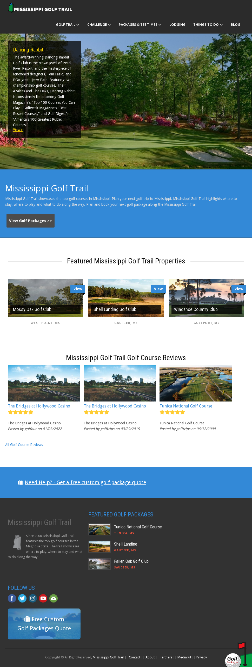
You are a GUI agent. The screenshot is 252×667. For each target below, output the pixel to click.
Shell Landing (125, 544)
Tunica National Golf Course (186, 406)
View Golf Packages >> (30, 220)
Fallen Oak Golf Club (131, 561)
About (150, 657)
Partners (166, 657)
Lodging (177, 24)
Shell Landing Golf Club (115, 309)
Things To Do (208, 24)
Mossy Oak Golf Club (32, 309)
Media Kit (184, 657)
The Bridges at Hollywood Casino (39, 406)
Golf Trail (67, 24)
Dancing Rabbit (28, 50)
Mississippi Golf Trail (108, 657)
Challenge (99, 24)
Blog (235, 24)
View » (18, 130)
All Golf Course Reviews (24, 445)
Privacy (201, 657)
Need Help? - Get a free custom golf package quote (85, 482)
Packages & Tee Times (140, 24)
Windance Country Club (196, 309)
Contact (134, 657)
